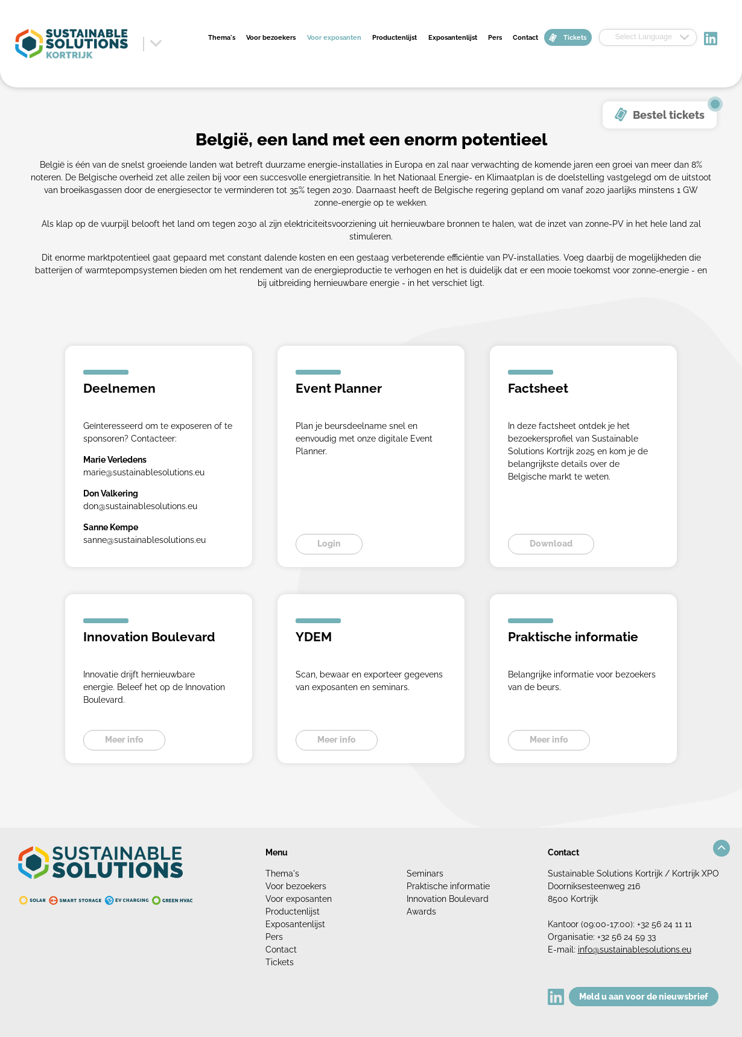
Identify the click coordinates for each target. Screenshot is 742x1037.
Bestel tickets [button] (669, 115)
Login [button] (329, 543)
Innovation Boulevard (448, 899)
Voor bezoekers (271, 37)
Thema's (221, 37)
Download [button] (551, 543)
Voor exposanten (334, 37)
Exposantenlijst (452, 37)
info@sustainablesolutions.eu (634, 949)
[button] (721, 848)
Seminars (425, 873)
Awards (421, 911)
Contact (525, 37)
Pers (495, 37)
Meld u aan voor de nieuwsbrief (643, 996)
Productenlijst (394, 37)
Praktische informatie (448, 886)
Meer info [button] (124, 739)
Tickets (574, 37)
